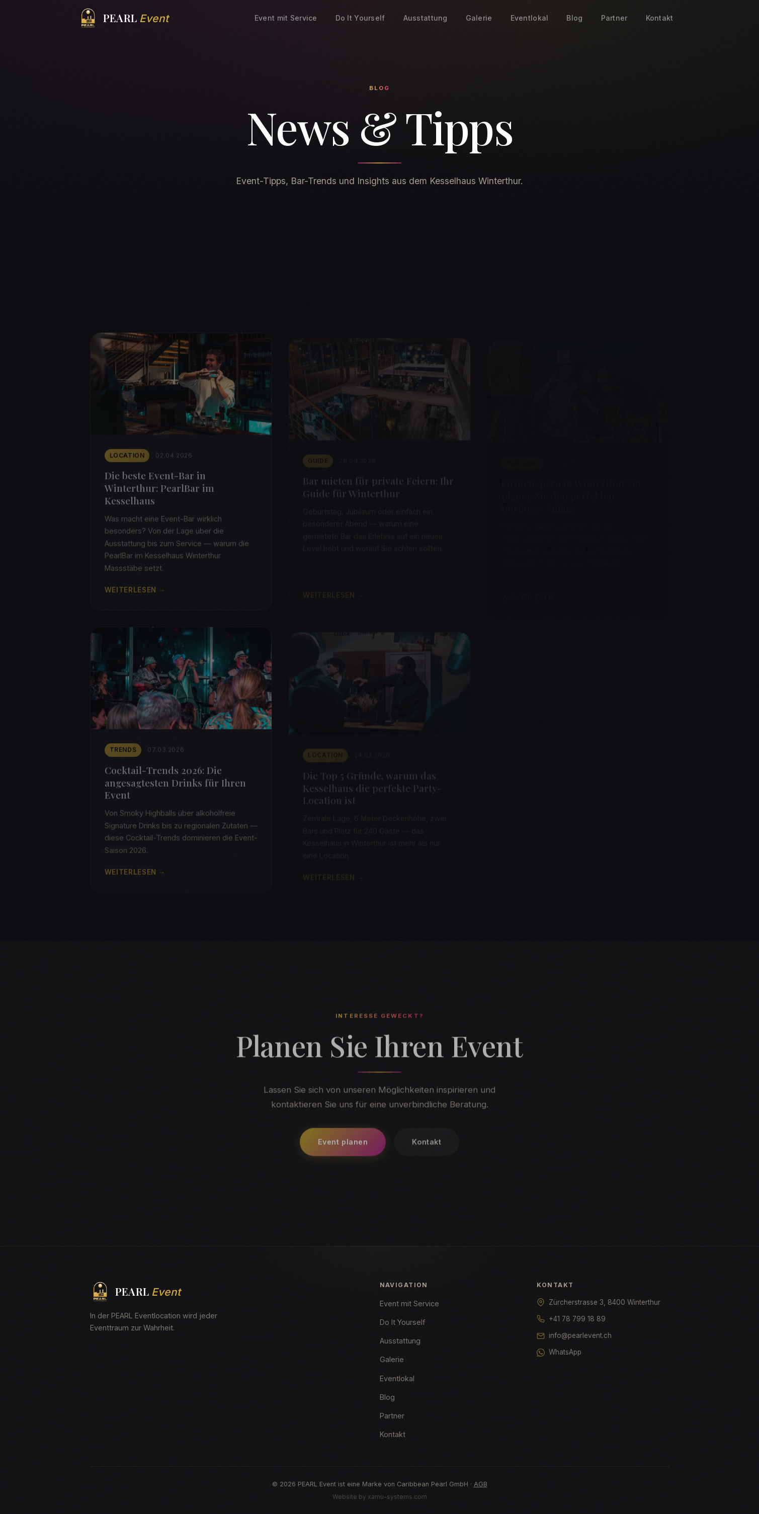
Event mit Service (286, 18)
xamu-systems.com (397, 1496)
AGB (480, 1484)
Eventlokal (530, 18)
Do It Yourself (360, 18)
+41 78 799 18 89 (577, 1319)
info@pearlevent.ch (580, 1335)
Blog (574, 18)
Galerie (479, 18)
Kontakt (659, 18)
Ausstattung (425, 18)
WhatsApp (565, 1352)
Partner (614, 18)
